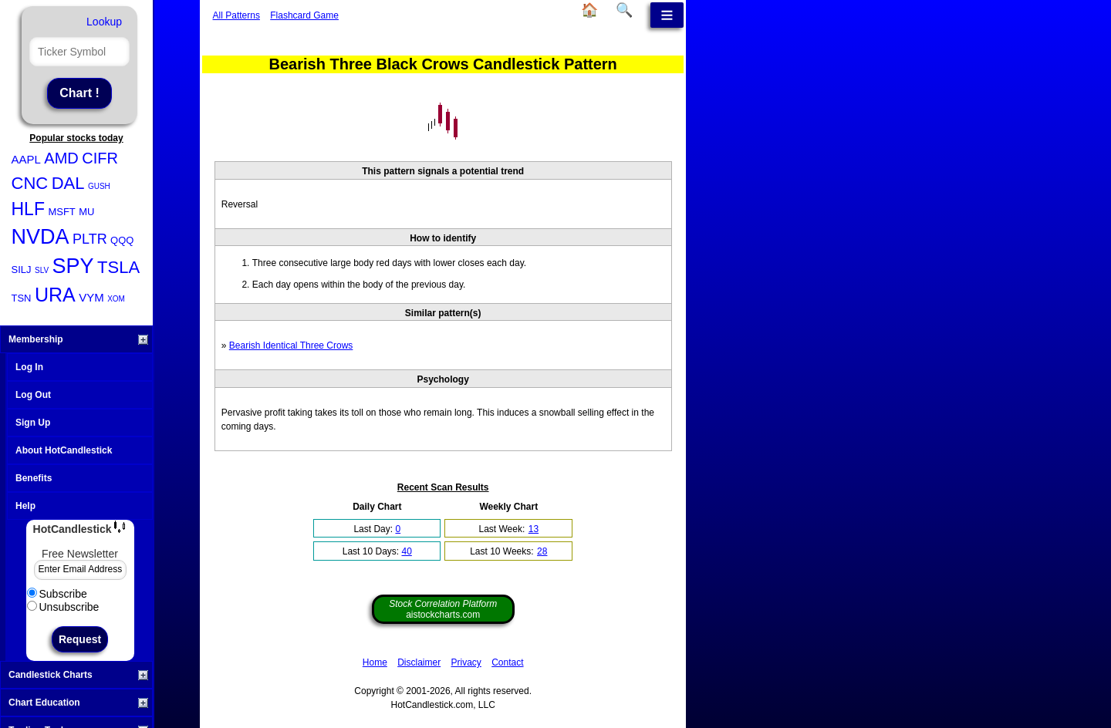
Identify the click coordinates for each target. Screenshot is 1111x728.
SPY (73, 266)
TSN (22, 298)
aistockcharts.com (443, 609)
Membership (78, 339)
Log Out (33, 394)
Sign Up (32, 422)
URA (55, 294)
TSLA (118, 267)
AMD (61, 158)
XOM (116, 299)
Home (375, 662)
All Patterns (236, 15)
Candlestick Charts (78, 674)
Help (25, 506)
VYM (91, 297)
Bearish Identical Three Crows (291, 345)
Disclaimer (419, 662)
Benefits (33, 478)
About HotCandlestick (63, 450)
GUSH (99, 186)
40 (406, 551)
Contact (507, 662)
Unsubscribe (63, 607)
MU (86, 211)
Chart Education (78, 702)
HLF (28, 209)
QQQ (121, 240)
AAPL (26, 159)
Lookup (104, 21)
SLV (42, 270)
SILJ (22, 269)
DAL (68, 183)
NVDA (40, 236)
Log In (29, 367)
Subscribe (57, 594)
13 (533, 529)
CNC (30, 183)
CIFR (100, 158)
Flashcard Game (304, 15)
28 (542, 551)
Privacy (466, 662)
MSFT (61, 211)
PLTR (90, 239)
